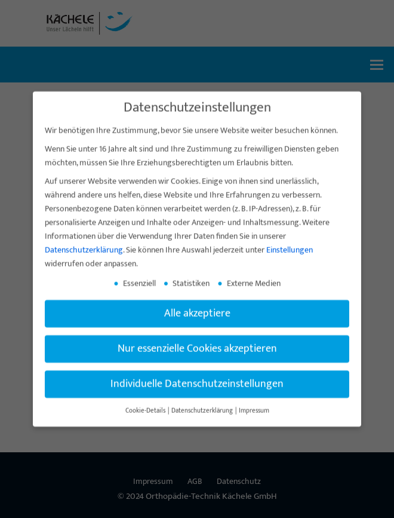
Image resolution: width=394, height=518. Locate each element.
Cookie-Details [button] (146, 420)
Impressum (254, 420)
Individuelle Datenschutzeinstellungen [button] (197, 394)
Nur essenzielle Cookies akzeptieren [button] (197, 358)
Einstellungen (289, 260)
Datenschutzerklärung (84, 260)
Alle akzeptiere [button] (197, 323)
